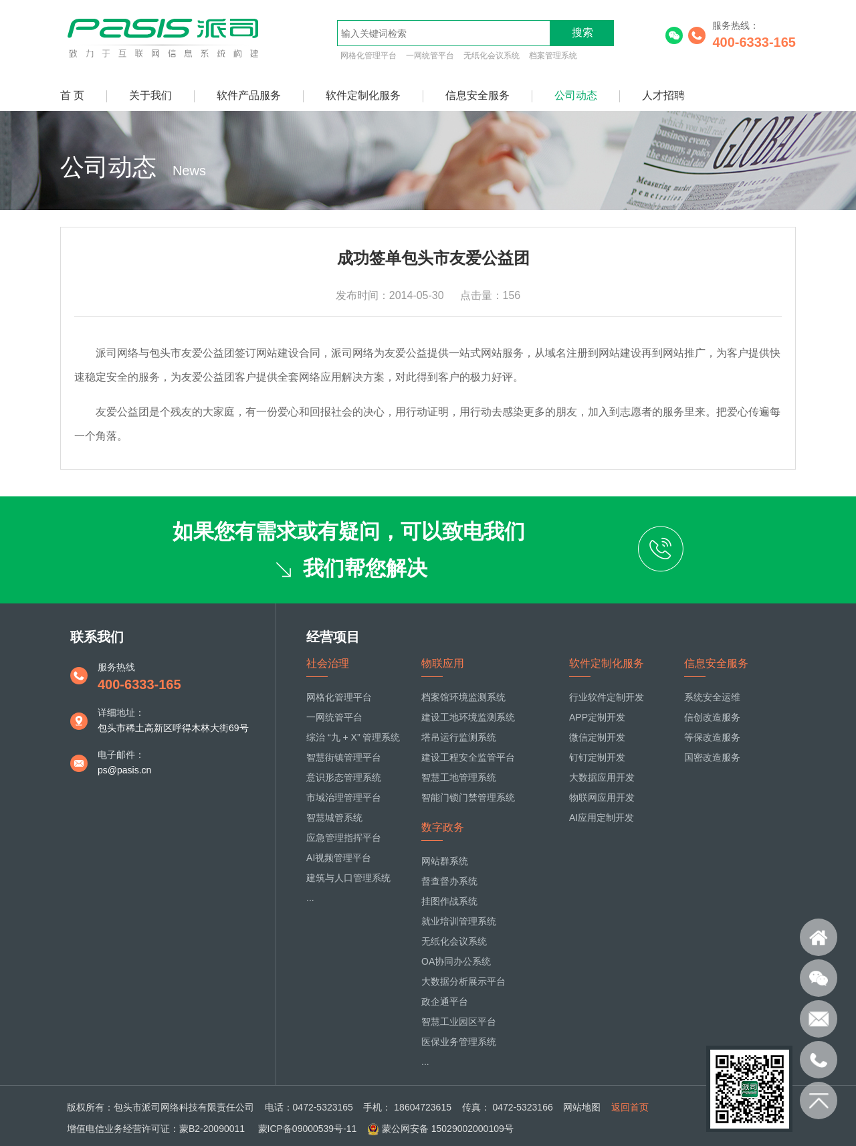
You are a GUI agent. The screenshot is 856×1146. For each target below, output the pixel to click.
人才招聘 (663, 95)
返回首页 (630, 1107)
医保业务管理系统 (458, 1041)
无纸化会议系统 (491, 55)
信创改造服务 (712, 717)
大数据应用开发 (602, 777)
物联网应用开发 (602, 797)
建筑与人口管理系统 (348, 877)
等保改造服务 (712, 737)
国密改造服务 (712, 757)
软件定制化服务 (363, 95)
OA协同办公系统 (456, 961)
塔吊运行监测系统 (458, 737)
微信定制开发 (597, 737)
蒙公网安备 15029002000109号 (448, 1128)
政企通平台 (444, 1001)
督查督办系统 (449, 881)
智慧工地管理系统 (458, 777)
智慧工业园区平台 (458, 1021)
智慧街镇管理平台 (343, 757)
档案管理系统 (553, 55)
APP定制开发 (597, 717)
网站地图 (582, 1107)
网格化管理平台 (368, 55)
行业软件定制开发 (606, 697)
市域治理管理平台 (343, 797)
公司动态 (575, 95)
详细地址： (121, 712)
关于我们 (150, 95)
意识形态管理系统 (343, 777)
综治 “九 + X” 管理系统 (353, 737)
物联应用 (442, 663)
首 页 (72, 95)
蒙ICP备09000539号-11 (306, 1128)
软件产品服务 (249, 95)
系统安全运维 (712, 697)
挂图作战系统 (449, 901)
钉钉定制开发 (597, 757)
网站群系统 (444, 861)
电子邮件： (121, 754)
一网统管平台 (430, 55)
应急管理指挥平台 (343, 837)
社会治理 (327, 663)
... (310, 897)
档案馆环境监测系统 (463, 697)
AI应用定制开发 (601, 817)
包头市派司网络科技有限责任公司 (184, 1107)
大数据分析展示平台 (463, 981)
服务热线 (116, 667)
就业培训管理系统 (458, 921)
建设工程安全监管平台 (468, 757)
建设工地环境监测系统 (468, 717)
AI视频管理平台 (338, 857)
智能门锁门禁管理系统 (468, 797)
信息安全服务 (477, 95)
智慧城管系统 (334, 817)
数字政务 (442, 827)
